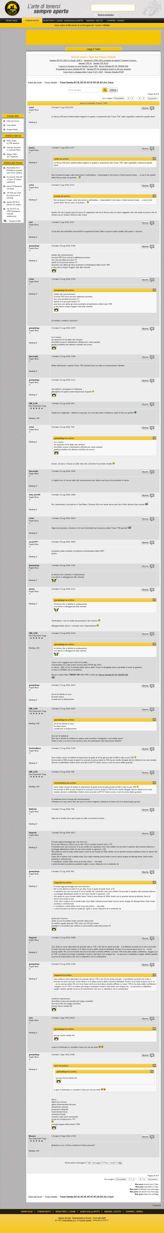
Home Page (11, 20)
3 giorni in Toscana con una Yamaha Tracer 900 (78, 66)
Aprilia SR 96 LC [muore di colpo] (13, 203)
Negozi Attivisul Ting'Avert (12, 155)
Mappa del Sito (64, 1218)
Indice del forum (35, 82)
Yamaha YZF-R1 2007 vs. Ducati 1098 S (66, 60)
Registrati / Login (53, 20)
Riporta (145, 108)
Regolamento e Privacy (82, 1218)
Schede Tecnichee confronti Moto (14, 148)
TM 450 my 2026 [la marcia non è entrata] (14, 195)
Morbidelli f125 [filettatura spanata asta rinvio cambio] (14, 170)
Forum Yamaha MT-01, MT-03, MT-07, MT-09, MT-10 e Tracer (87, 82)
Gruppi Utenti (12, 129)
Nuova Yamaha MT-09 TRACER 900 (113, 66)
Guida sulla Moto (73, 20)
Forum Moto (32, 20)
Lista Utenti (11, 125)
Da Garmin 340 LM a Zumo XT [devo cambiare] (14, 179)
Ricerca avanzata (106, 14)
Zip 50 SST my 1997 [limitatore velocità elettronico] (13, 212)
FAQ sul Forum (13, 121)
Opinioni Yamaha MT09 (114, 72)
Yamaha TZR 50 (85, 63)
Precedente (119, 98)
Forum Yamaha (51, 82)
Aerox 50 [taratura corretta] (14, 187)
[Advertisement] (93, 37)
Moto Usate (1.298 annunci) (13, 141)
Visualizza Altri (15, 221)
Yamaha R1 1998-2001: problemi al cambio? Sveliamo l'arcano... (110, 60)
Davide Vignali (85, 1220)
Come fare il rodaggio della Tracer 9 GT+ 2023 (83, 72)
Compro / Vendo (115, 20)
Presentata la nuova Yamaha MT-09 (70, 69)
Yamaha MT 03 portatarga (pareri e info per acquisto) (109, 69)
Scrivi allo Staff (99, 1218)
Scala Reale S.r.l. (69, 1220)
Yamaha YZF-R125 (100, 63)
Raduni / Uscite (94, 20)
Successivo (152, 98)
